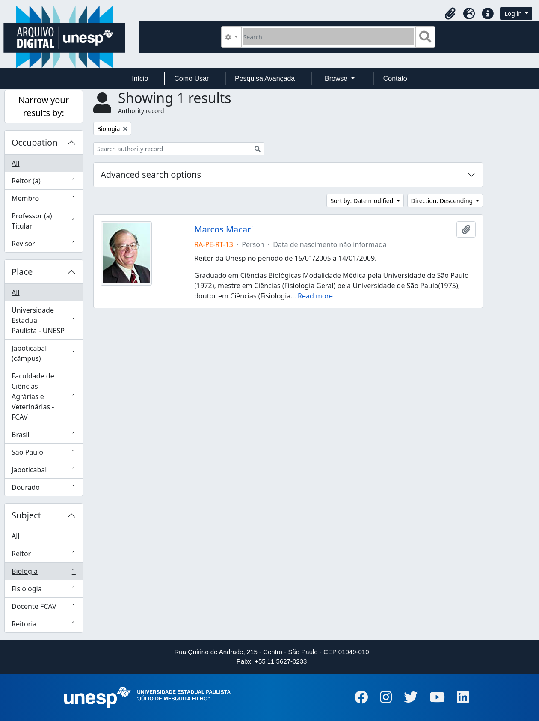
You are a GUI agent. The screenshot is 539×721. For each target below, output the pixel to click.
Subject (26, 515)
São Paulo (43, 454)
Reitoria (43, 625)
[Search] (328, 37)
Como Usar (191, 78)
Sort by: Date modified (362, 201)
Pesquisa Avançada (265, 78)
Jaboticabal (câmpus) (43, 353)
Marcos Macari (223, 229)
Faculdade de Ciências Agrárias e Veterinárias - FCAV (43, 396)
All (15, 163)
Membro (43, 200)
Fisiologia (43, 591)
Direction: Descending (442, 201)
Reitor (43, 555)
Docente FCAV (43, 608)
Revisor (43, 245)
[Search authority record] (172, 148)
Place (22, 271)
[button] (450, 13)
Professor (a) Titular (43, 221)
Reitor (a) (43, 183)
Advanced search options (151, 174)
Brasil (43, 436)
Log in (513, 13)
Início (140, 78)
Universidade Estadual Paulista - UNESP (43, 320)
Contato (395, 78)
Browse (337, 78)
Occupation (35, 142)
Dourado (43, 489)
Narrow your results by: (43, 106)
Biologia (43, 573)
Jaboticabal (43, 472)
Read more (315, 296)
